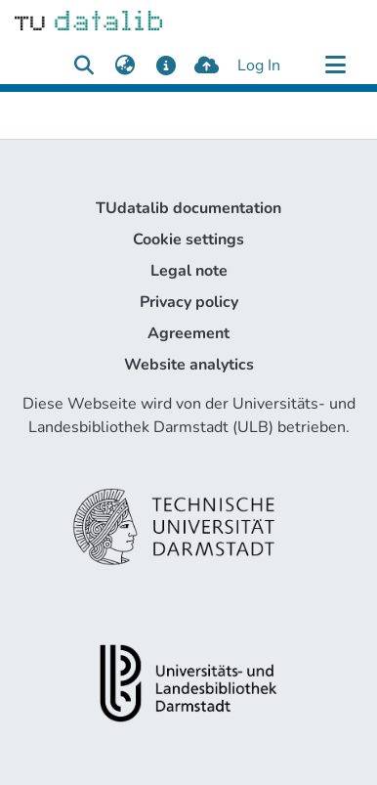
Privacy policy (189, 302)
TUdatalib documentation (188, 208)
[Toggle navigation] (335, 65)
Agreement (188, 333)
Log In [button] (259, 65)
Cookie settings (188, 239)
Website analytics (189, 364)
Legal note (189, 271)
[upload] (206, 65)
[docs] (165, 65)
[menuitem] (124, 65)
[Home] (88, 19)
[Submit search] (83, 65)
